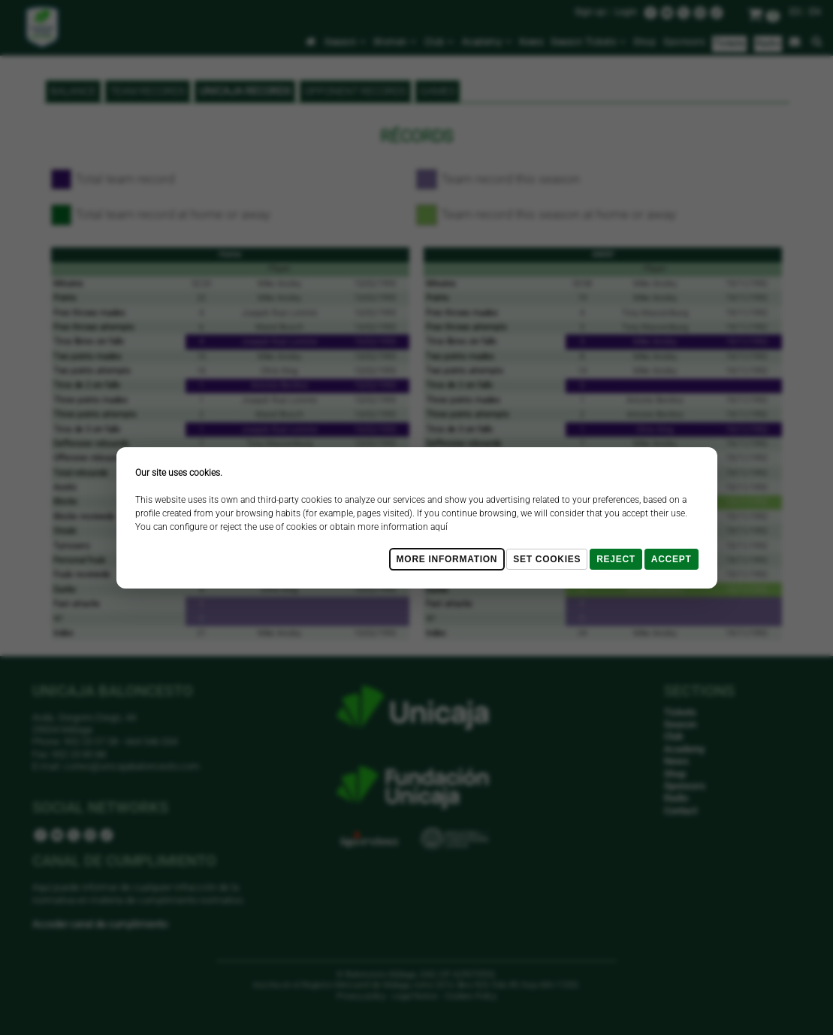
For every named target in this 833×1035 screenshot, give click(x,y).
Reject (615, 559)
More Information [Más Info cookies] (447, 559)
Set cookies (547, 559)
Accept (671, 559)
